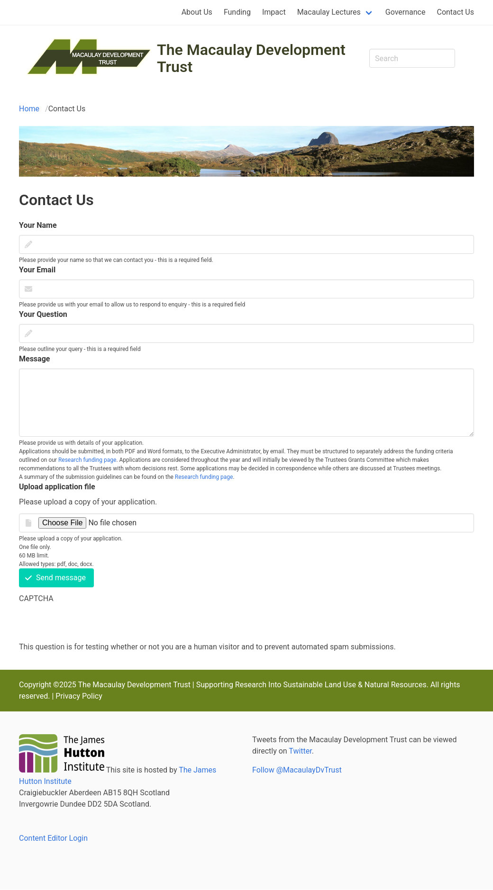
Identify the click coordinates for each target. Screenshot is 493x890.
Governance (405, 12)
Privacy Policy (78, 696)
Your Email (37, 269)
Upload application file (57, 486)
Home (29, 108)
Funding (237, 12)
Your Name (38, 225)
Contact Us (455, 12)
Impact (274, 12)
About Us (197, 12)
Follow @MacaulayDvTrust (297, 769)
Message (34, 358)
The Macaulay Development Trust (251, 58)
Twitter (300, 750)
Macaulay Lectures (329, 12)
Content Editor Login (53, 838)
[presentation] (91, 622)
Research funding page (87, 460)
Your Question (43, 314)
